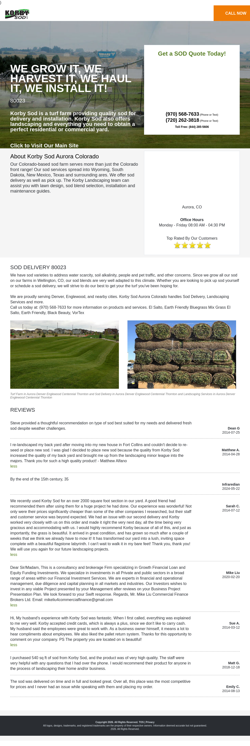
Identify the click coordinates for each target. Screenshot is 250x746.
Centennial (69, 394)
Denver (41, 394)
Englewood (54, 394)
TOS (141, 722)
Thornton (82, 394)
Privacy (150, 722)
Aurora (31, 394)
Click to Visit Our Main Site (44, 146)
